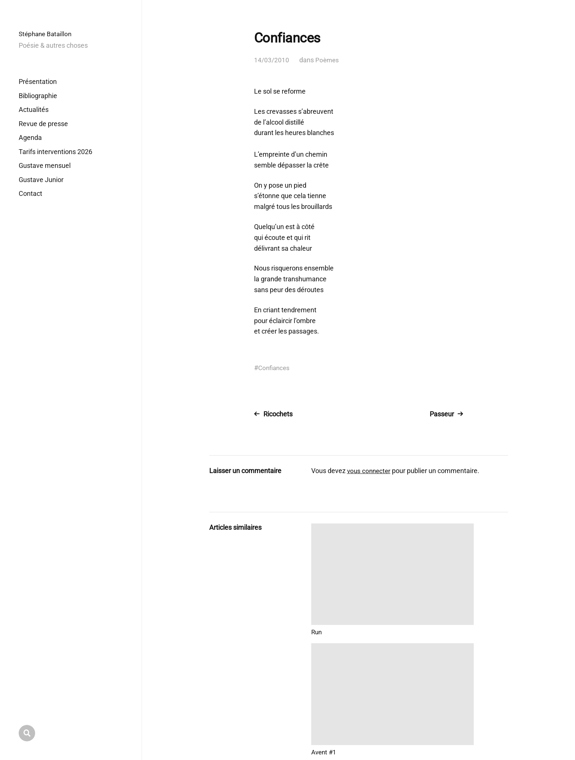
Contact (30, 193)
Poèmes (327, 60)
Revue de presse (43, 124)
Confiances (275, 368)
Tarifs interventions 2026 (55, 152)
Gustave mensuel (45, 165)
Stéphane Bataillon (47, 34)
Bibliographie (38, 96)
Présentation (38, 81)
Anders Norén (490, 727)
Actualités (34, 109)
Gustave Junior (41, 180)
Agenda (30, 137)
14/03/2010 (271, 60)
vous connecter (370, 471)
